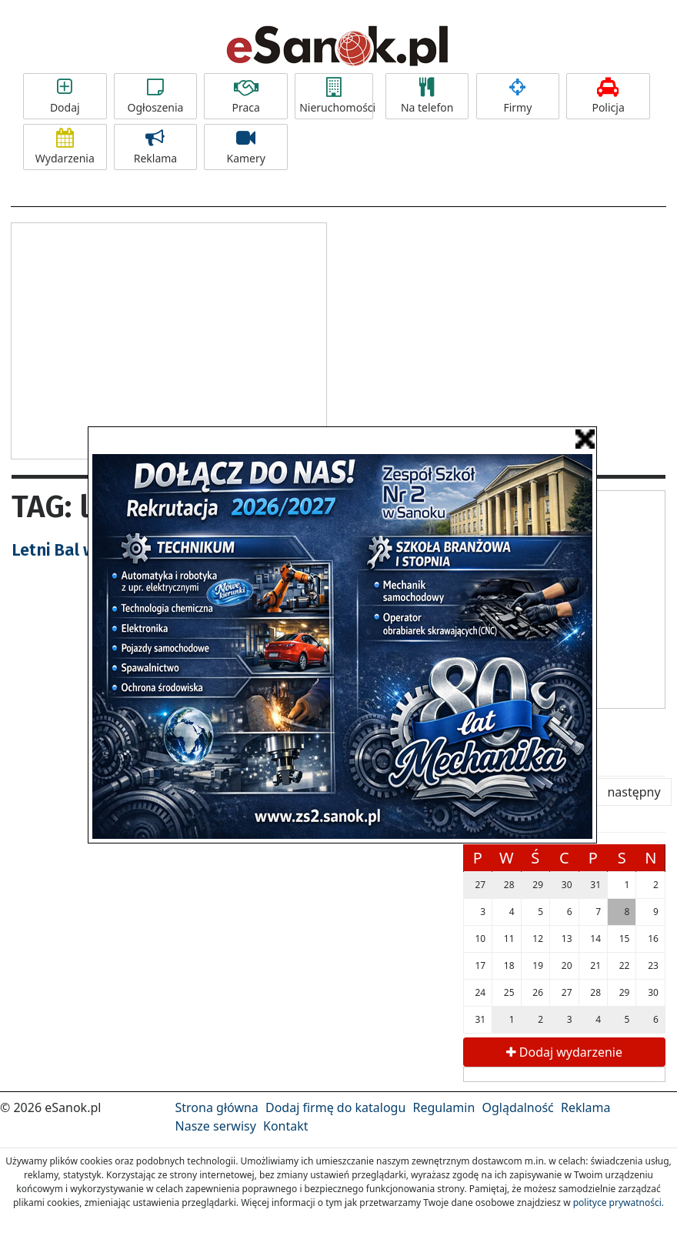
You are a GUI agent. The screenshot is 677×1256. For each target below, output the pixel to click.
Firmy (518, 96)
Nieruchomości (336, 96)
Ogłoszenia (155, 96)
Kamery (245, 147)
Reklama (155, 147)
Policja (608, 96)
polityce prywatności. (618, 1202)
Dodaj (65, 96)
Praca (245, 96)
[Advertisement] (169, 338)
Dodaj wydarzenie (564, 1052)
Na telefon (427, 96)
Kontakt (285, 1125)
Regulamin (444, 1107)
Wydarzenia (65, 147)
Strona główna (216, 1107)
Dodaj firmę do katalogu (335, 1107)
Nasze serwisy (215, 1125)
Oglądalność (517, 1107)
